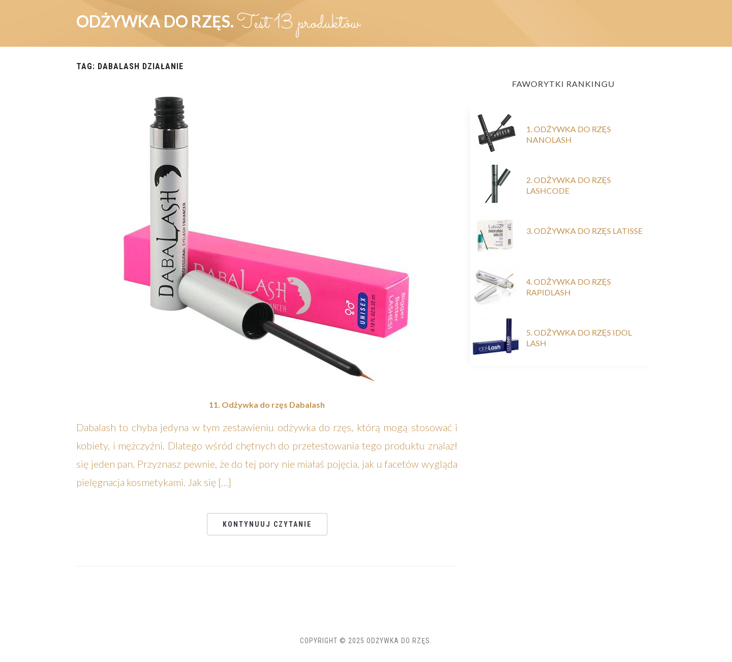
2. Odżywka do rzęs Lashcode (568, 185)
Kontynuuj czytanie (267, 524)
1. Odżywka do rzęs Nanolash (568, 134)
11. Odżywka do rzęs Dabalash (267, 404)
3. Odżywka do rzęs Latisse (584, 230)
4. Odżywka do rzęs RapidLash (568, 287)
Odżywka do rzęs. (156, 21)
